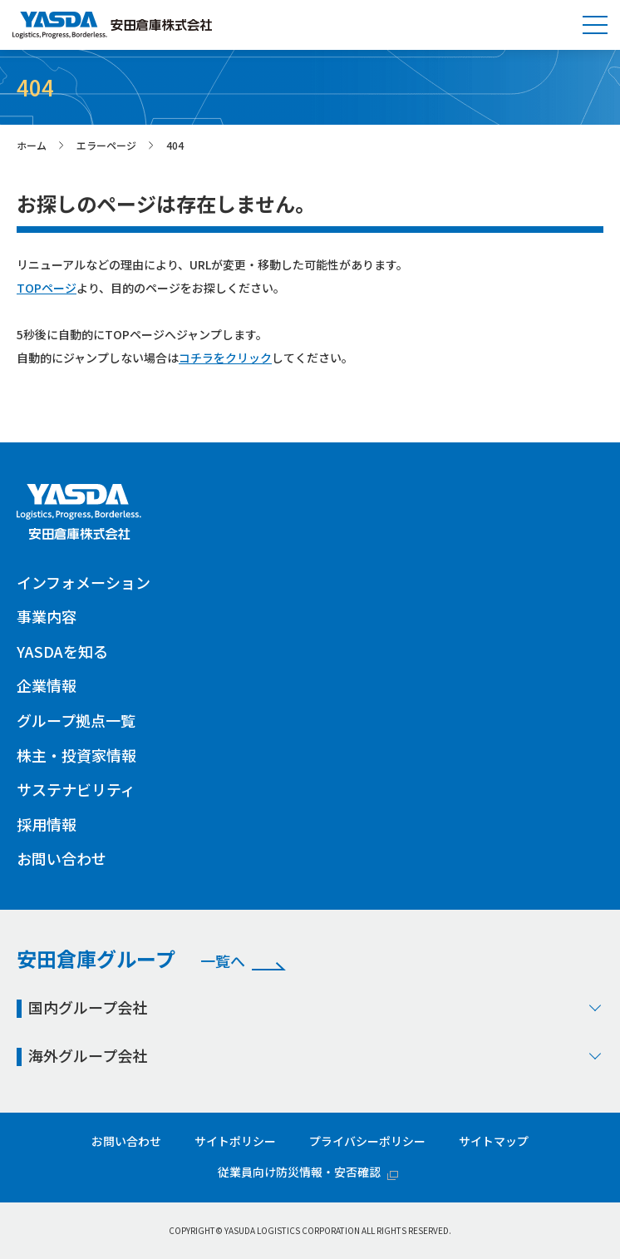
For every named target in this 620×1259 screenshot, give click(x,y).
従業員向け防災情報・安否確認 (299, 1171)
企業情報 (46, 685)
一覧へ (222, 961)
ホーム (32, 145)
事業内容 (46, 616)
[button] (595, 25)
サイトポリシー (235, 1141)
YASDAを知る (62, 651)
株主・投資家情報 (76, 755)
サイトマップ (494, 1141)
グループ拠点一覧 (76, 720)
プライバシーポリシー (367, 1141)
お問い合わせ (61, 858)
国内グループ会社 (315, 1007)
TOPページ (46, 287)
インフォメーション (83, 582)
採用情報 (46, 824)
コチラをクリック (225, 357)
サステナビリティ (76, 789)
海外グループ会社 (315, 1055)
